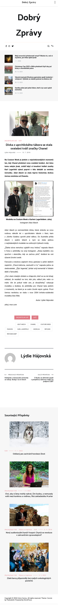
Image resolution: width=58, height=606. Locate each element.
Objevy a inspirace (25, 529)
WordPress (28, 600)
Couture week (46, 324)
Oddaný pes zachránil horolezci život (29, 454)
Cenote (49, 598)
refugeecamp (12, 334)
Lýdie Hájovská (10, 152)
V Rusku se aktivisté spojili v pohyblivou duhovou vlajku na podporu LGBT (41, 378)
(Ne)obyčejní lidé (11, 141)
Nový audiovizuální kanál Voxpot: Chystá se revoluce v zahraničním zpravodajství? (29, 534)
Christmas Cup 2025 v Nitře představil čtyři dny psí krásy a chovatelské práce (33, 67)
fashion (10, 329)
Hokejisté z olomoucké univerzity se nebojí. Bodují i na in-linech (17, 377)
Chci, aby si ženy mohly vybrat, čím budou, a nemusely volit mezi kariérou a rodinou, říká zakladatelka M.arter (29, 495)
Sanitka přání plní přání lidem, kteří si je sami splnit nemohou (33, 89)
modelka (36, 329)
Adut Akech (21, 324)
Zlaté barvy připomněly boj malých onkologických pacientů (29, 580)
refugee (47, 329)
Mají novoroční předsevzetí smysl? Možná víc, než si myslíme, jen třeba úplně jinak (34, 57)
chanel (33, 324)
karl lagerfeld (23, 329)
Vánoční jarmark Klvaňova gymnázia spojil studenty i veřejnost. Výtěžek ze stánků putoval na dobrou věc (34, 78)
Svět (20, 141)
